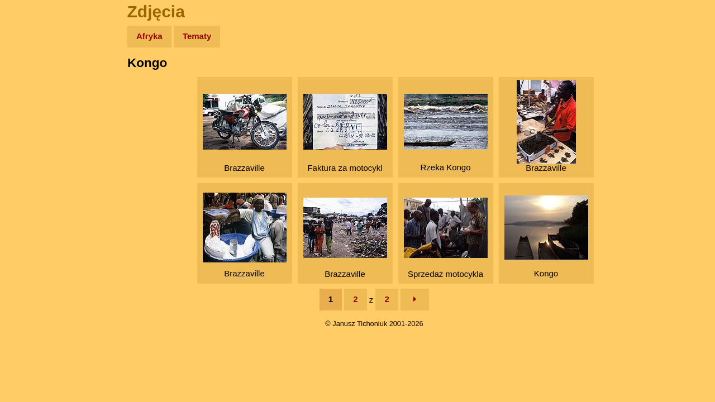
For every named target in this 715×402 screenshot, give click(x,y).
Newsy (32, 122)
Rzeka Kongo (446, 133)
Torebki (33, 230)
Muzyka (34, 165)
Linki (28, 208)
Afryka (149, 36)
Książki (33, 144)
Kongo (546, 236)
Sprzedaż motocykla (446, 238)
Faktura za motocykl (345, 133)
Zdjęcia (33, 101)
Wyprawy (37, 79)
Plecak (32, 187)
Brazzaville (245, 133)
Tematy (197, 36)
